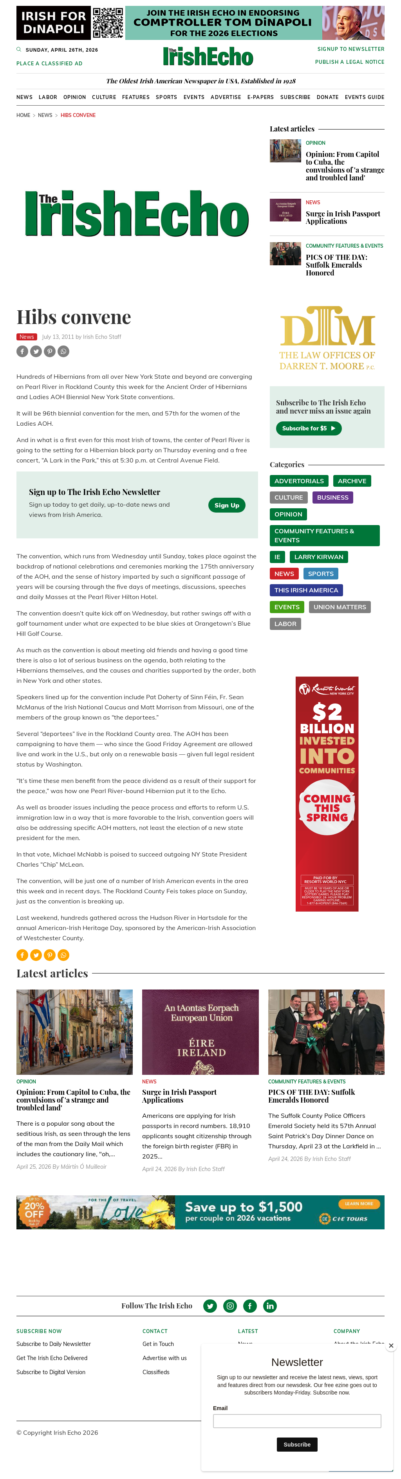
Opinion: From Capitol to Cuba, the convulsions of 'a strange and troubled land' (345, 165)
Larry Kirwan (318, 557)
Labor (48, 97)
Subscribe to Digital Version (50, 1372)
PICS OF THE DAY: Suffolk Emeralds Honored (336, 264)
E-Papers (261, 97)
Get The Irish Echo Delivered (51, 1358)
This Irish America (306, 590)
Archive (352, 481)
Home (23, 115)
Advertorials (299, 481)
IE (277, 557)
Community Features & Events (314, 535)
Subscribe (295, 97)
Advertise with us (165, 1358)
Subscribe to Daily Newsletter (53, 1344)
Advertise (226, 97)
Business (333, 497)
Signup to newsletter (351, 49)
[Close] (391, 1345)
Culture (104, 97)
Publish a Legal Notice (350, 62)
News (24, 97)
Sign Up (227, 505)
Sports (166, 97)
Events (194, 97)
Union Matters (340, 607)
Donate (328, 97)
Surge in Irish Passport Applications (343, 217)
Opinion (74, 97)
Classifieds (156, 1372)
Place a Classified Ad (49, 64)
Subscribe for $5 (309, 428)
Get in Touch (158, 1344)
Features (136, 97)
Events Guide (365, 97)
